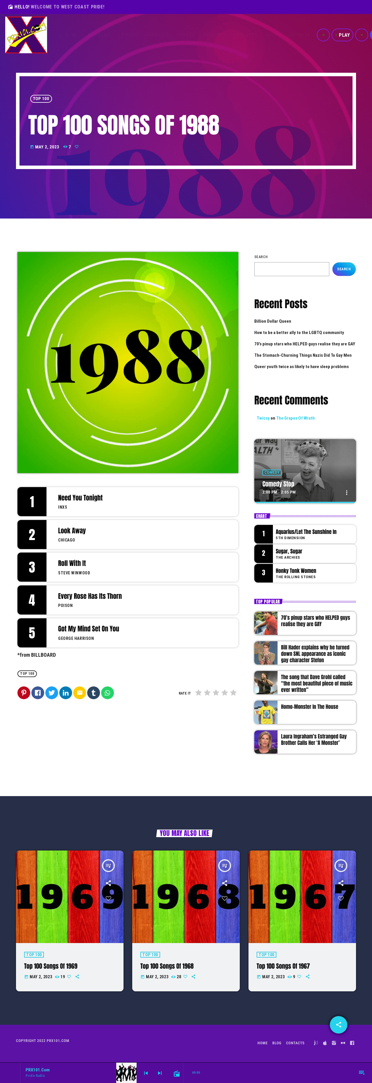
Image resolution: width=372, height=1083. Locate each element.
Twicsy (263, 418)
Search (261, 257)
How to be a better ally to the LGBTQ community (299, 332)
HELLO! (56, 7)
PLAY (342, 35)
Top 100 (41, 98)
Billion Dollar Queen (272, 321)
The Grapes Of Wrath (295, 418)
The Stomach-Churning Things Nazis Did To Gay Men (303, 355)
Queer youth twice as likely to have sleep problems (301, 366)
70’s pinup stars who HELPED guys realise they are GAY (304, 344)
